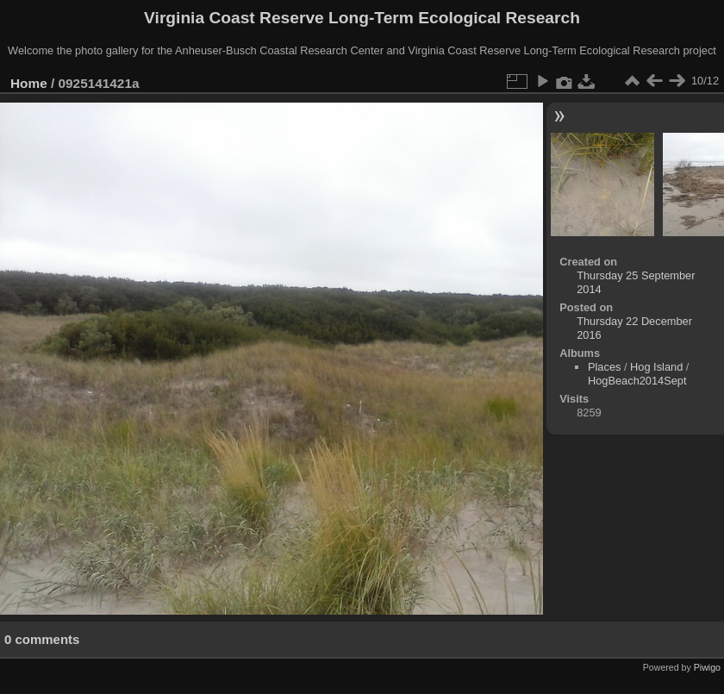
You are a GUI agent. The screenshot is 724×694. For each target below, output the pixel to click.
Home (28, 83)
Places (604, 366)
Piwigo (707, 667)
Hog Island (656, 366)
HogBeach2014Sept (637, 380)
